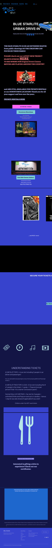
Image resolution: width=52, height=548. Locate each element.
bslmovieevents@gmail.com (33, 535)
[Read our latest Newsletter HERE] (25, 459)
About (22, 535)
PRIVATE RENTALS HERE (14, 99)
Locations (22, 534)
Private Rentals (23, 536)
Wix (20, 545)
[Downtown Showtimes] (26, 112)
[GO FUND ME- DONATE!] (25, 107)
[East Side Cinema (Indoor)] (25, 177)
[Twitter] (32, 35)
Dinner (22, 537)
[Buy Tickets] (45, 532)
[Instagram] (28, 35)
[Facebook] (30, 35)
